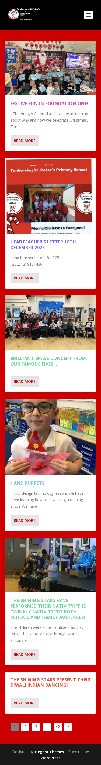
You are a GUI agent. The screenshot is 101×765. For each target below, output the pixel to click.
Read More (25, 140)
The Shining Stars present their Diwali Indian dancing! (50, 682)
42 (57, 726)
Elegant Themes (49, 751)
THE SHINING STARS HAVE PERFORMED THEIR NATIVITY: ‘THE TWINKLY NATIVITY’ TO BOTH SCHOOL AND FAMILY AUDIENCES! (48, 608)
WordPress (50, 757)
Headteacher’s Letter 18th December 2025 (43, 244)
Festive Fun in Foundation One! (50, 103)
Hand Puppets (28, 483)
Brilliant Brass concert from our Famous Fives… (48, 361)
